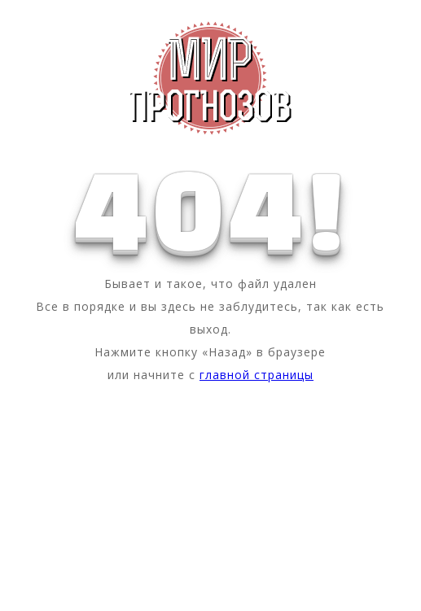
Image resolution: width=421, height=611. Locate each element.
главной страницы (257, 374)
